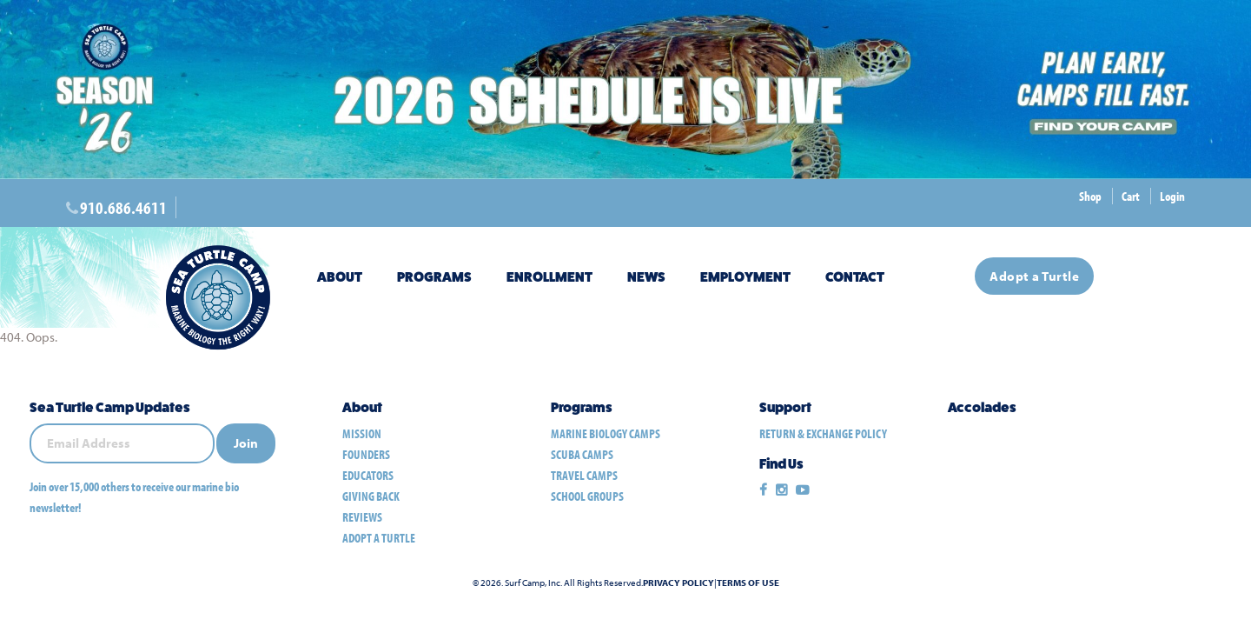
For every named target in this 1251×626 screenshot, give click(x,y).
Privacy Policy (678, 583)
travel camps (584, 475)
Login (1172, 196)
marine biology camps (605, 433)
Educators (368, 475)
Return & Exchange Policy (823, 433)
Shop (1090, 196)
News (646, 277)
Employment (745, 277)
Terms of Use (748, 583)
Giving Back (371, 496)
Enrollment (549, 277)
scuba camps (582, 454)
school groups (587, 496)
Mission (361, 433)
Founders (366, 454)
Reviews (362, 517)
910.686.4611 (123, 207)
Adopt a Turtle (1034, 276)
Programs (434, 277)
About (339, 277)
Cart (1131, 196)
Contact (854, 277)
